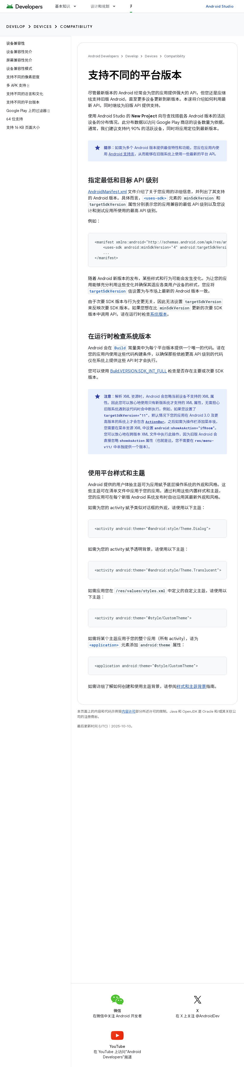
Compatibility (76, 26)
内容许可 (128, 711)
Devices (43, 26)
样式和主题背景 (191, 686)
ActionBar (154, 422)
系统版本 (158, 314)
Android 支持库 (121, 154)
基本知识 (62, 6)
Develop (15, 26)
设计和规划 (100, 6)
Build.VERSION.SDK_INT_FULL (138, 371)
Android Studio (220, 6)
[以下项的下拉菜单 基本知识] (77, 6)
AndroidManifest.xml (107, 192)
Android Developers (103, 56)
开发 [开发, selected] (134, 6)
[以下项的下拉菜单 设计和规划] (116, 6)
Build (120, 347)
